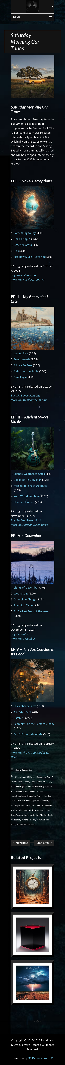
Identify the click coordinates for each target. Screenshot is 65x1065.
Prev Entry (20, 843)
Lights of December (26, 587)
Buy (24, 275)
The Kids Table (46, 815)
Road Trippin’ (22, 239)
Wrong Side (21, 353)
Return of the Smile (26, 371)
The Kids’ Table (23, 605)
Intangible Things (25, 599)
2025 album (20, 777)
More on (28, 279)
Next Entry (44, 843)
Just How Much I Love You (30, 256)
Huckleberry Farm (25, 706)
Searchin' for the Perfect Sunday (37, 810)
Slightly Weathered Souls (29, 473)
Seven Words (22, 359)
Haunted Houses (24, 502)
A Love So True (23, 365)
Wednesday (21, 593)
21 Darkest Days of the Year (38, 777)
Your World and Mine (27, 496)
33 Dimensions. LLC (40, 1058)
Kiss (16, 250)
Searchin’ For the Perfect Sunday (34, 723)
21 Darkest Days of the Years (32, 611)
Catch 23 (19, 718)
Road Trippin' (16, 810)
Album (18, 770)
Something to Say (25, 233)
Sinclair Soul (27, 770)
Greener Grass (23, 244)
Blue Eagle (20, 377)
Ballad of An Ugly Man (27, 479)
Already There (23, 712)
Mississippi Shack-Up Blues (30, 485)
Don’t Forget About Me (28, 734)
